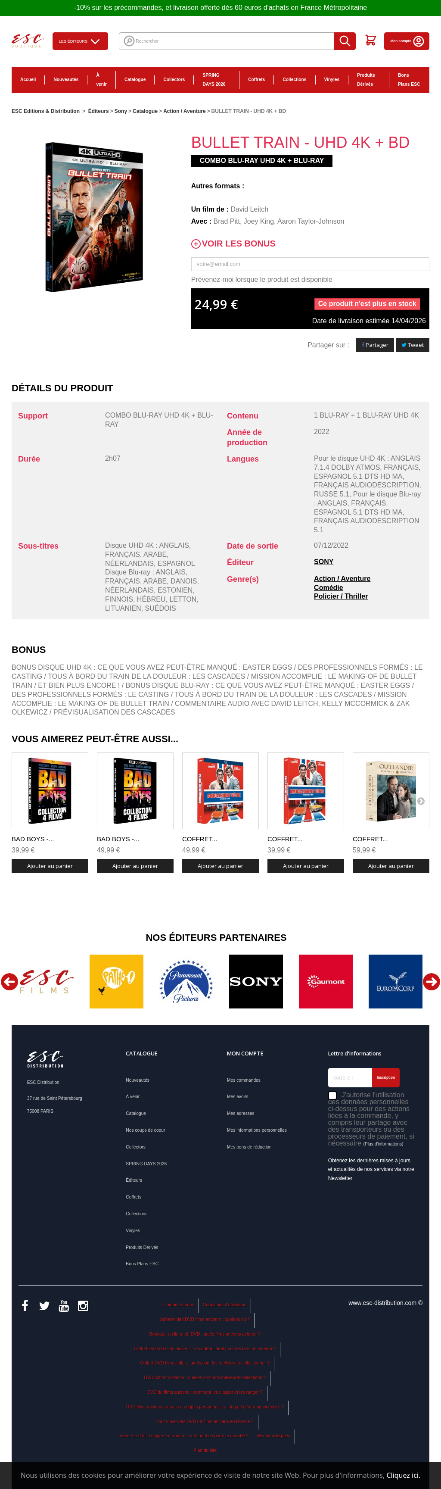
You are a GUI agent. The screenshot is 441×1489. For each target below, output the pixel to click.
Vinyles (332, 79)
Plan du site (205, 1450)
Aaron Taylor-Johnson (310, 221)
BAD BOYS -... (33, 839)
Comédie (328, 587)
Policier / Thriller (341, 596)
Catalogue (135, 79)
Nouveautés (65, 79)
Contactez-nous (178, 1304)
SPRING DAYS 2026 (213, 80)
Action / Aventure (342, 578)
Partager (374, 345)
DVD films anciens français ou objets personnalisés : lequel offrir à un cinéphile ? (205, 1407)
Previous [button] (9, 981)
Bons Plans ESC (409, 80)
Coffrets (256, 79)
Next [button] (431, 981)
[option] (46, 981)
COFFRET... (199, 839)
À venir (101, 80)
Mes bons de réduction (249, 1147)
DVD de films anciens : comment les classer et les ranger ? (205, 1392)
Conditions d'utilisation (225, 1304)
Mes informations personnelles (257, 1130)
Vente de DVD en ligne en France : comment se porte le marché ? (184, 1435)
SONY (323, 561)
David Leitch (249, 209)
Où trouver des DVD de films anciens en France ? (205, 1421)
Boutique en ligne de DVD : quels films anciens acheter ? (205, 1334)
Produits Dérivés (366, 80)
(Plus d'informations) (383, 1144)
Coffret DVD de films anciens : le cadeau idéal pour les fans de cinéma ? (205, 1348)
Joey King (259, 221)
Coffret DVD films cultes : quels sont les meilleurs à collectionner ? (205, 1363)
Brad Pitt (227, 221)
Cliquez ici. (403, 1475)
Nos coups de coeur (145, 1130)
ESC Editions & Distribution (46, 111)
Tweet (412, 345)
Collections (294, 79)
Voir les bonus (239, 243)
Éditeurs (134, 1180)
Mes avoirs (237, 1096)
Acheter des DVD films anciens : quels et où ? (205, 1319)
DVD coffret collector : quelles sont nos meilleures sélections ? (205, 1377)
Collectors (174, 79)
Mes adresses (241, 1113)
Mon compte (408, 41)
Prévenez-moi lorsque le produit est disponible (261, 279)
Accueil (28, 79)
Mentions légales (273, 1435)
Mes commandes (244, 1080)
